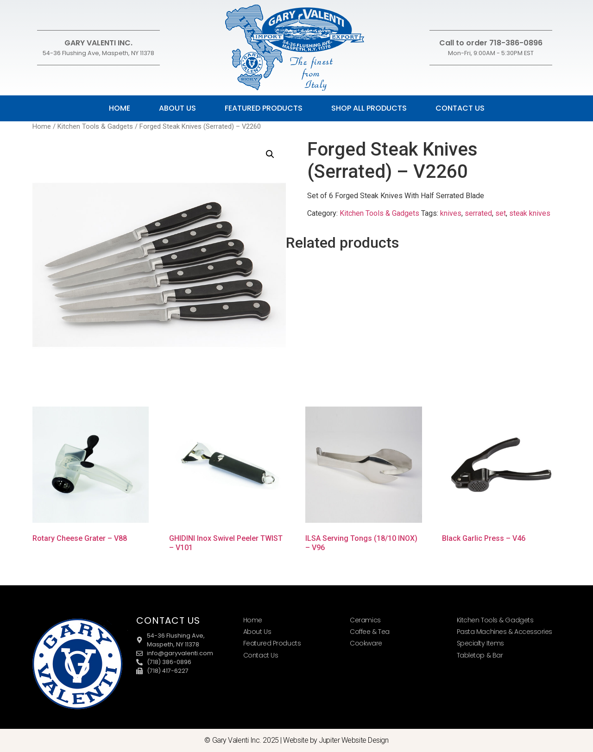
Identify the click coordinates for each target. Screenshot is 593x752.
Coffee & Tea (370, 631)
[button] (270, 154)
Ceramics (365, 620)
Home (119, 108)
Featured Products (264, 108)
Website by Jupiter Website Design (335, 740)
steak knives (529, 213)
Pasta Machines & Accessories (504, 631)
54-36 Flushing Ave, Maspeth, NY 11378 (98, 53)
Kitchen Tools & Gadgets (95, 126)
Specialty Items (480, 643)
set (500, 213)
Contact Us (460, 108)
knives (450, 213)
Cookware (366, 643)
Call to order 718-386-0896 (491, 43)
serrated (478, 213)
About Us (177, 108)
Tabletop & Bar (480, 655)
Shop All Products (369, 108)
